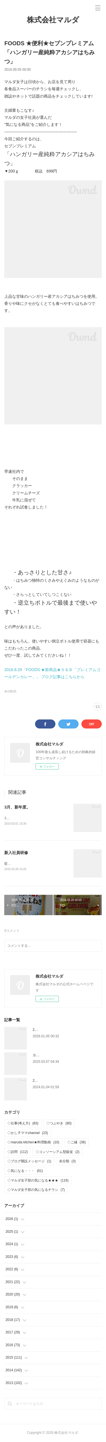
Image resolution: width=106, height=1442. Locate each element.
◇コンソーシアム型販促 (57, 1152)
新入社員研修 (16, 852)
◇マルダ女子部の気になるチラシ (36, 1190)
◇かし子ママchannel (27, 1133)
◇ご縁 (76, 1143)
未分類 (67, 1162)
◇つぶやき (59, 1124)
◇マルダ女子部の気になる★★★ (37, 1181)
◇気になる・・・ (25, 1171)
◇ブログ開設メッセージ (29, 1162)
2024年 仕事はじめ (48, 1081)
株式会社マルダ (53, 20)
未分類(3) (10, 691)
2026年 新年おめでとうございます (60, 1030)
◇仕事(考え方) (22, 1124)
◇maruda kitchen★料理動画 (33, 1143)
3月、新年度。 (17, 807)
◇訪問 (17, 1152)
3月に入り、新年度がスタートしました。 (35, 818)
